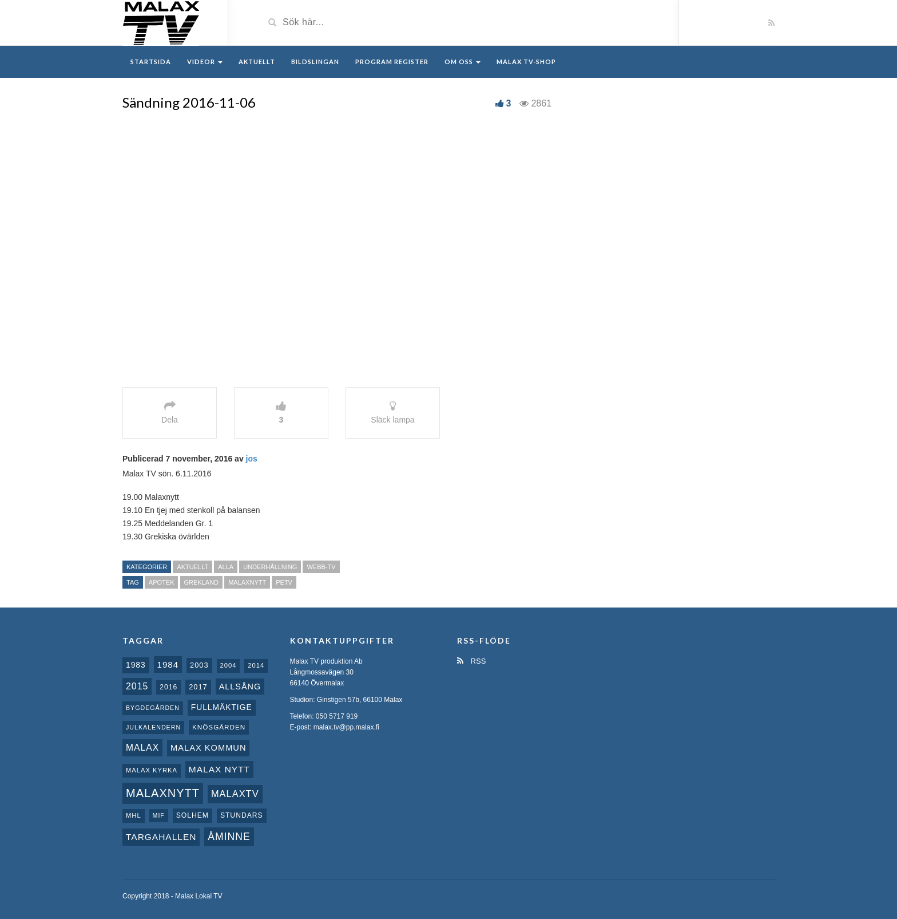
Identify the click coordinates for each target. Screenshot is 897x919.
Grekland (201, 582)
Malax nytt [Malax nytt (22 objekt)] (219, 769)
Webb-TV (321, 566)
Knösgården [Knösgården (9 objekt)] (218, 727)
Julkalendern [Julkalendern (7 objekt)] (153, 727)
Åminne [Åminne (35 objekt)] (229, 836)
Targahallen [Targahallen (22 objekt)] (161, 837)
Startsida (150, 61)
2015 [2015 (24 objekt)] (137, 686)
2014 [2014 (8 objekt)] (256, 665)
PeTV (284, 582)
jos (251, 458)
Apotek (161, 582)
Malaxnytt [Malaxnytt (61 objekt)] (163, 793)
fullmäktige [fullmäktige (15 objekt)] (221, 707)
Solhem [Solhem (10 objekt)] (192, 815)
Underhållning (270, 566)
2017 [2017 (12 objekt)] (198, 687)
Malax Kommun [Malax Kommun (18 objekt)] (208, 747)
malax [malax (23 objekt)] (142, 747)
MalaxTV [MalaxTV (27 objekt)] (235, 793)
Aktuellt (257, 61)
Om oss (462, 61)
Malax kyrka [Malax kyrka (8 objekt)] (151, 770)
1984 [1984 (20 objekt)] (168, 664)
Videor (205, 61)
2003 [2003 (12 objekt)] (199, 665)
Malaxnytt (247, 582)
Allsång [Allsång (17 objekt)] (240, 686)
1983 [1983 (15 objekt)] (136, 664)
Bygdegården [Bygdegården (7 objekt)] (153, 707)
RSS (471, 661)
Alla (225, 566)
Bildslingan (315, 61)
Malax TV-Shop (526, 61)
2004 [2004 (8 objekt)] (228, 665)
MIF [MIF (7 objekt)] (159, 815)
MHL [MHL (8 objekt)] (133, 815)
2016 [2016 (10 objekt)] (168, 687)
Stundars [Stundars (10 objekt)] (241, 815)
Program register (391, 61)
